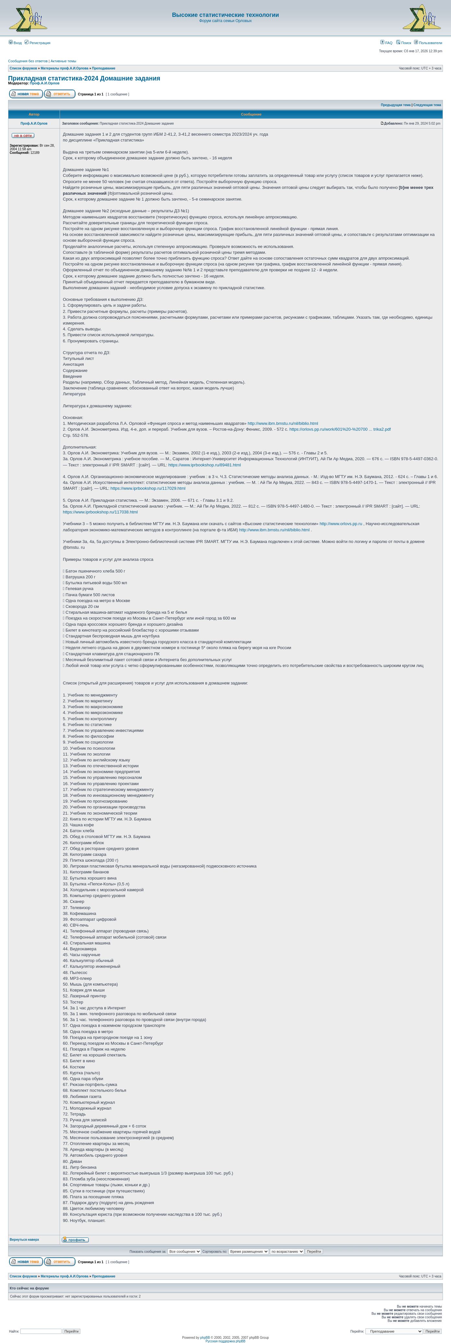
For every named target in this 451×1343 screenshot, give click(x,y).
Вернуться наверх (24, 1239)
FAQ (386, 43)
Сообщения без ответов (28, 61)
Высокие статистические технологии (225, 15)
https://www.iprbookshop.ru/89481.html (204, 464)
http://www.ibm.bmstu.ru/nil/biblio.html (283, 423)
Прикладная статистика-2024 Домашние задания (84, 78)
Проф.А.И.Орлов (44, 83)
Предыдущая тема (396, 105)
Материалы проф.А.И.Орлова (64, 68)
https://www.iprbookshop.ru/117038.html (100, 512)
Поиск (403, 43)
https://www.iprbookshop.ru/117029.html (147, 488)
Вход (15, 43)
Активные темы (63, 61)
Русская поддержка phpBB (225, 1341)
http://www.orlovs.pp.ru (340, 523)
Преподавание (103, 68)
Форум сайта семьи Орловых (225, 20)
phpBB (205, 1337)
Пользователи (428, 43)
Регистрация (37, 43)
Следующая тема (427, 105)
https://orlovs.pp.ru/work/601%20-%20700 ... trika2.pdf (340, 429)
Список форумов (23, 68)
